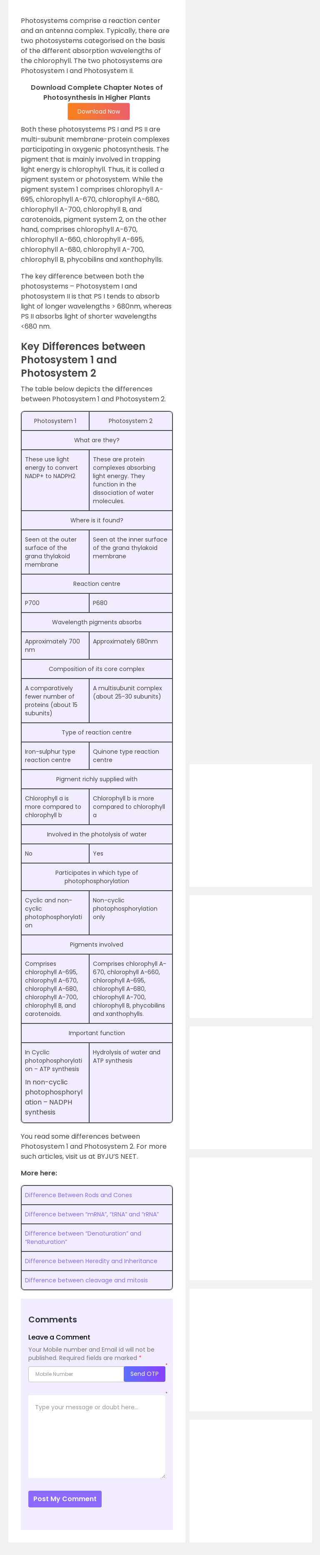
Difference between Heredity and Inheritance (91, 1261)
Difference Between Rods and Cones (78, 1195)
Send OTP (144, 1374)
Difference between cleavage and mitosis (86, 1280)
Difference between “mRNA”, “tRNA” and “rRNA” (92, 1214)
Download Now (99, 111)
